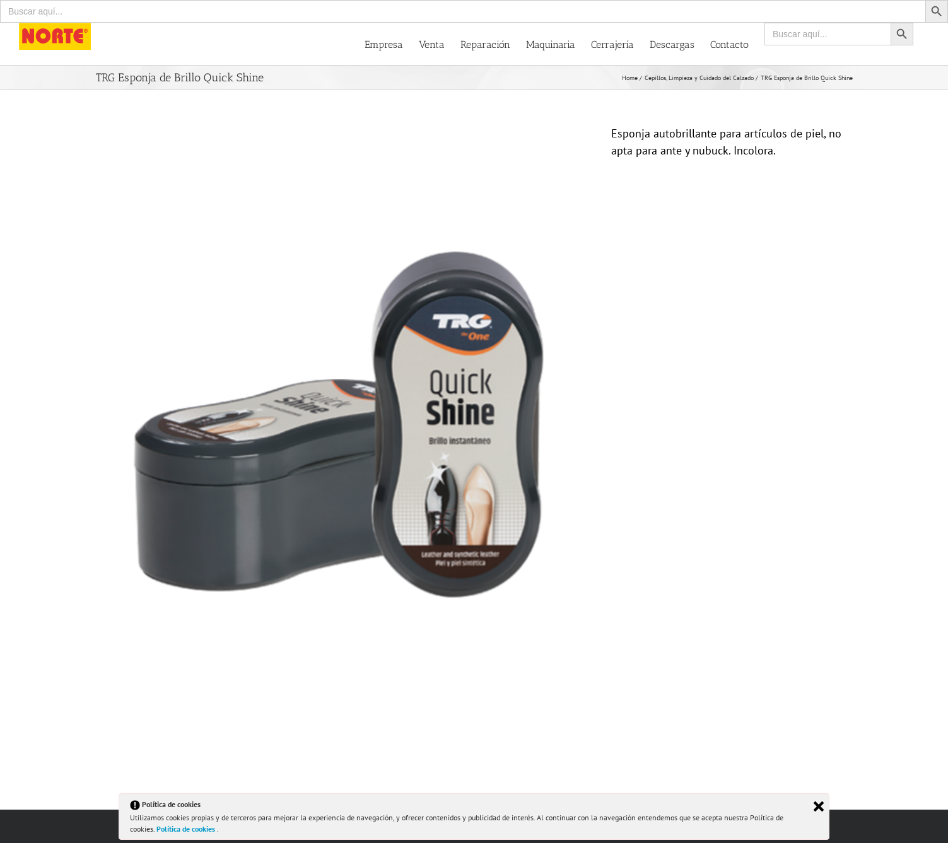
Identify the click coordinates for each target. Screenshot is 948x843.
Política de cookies (186, 829)
